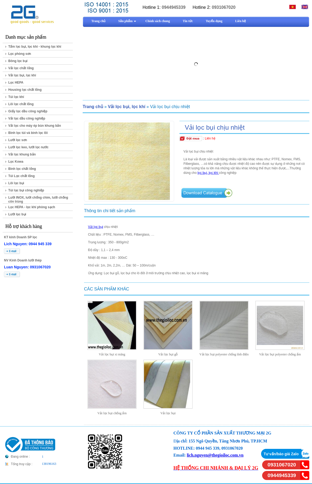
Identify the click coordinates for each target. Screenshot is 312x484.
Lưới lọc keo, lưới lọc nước (28, 147)
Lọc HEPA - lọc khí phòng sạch (31, 207)
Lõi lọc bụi (16, 183)
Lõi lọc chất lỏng (21, 104)
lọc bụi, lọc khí (208, 173)
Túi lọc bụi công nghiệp (26, 190)
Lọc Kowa (15, 161)
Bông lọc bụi (17, 61)
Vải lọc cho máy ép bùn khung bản (34, 126)
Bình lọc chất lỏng (22, 169)
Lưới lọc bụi (17, 214)
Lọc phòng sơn (19, 54)
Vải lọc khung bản (22, 154)
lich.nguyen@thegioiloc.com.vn (215, 455)
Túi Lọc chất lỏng (21, 176)
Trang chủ (93, 106)
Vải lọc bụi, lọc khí (22, 75)
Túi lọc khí (16, 97)
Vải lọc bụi (95, 227)
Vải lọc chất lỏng (21, 68)
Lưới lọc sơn (17, 140)
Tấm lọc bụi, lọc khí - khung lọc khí (34, 46)
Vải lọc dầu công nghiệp (26, 118)
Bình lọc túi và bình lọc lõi (28, 133)
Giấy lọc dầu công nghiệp (27, 111)
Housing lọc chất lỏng (25, 90)
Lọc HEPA (15, 82)
